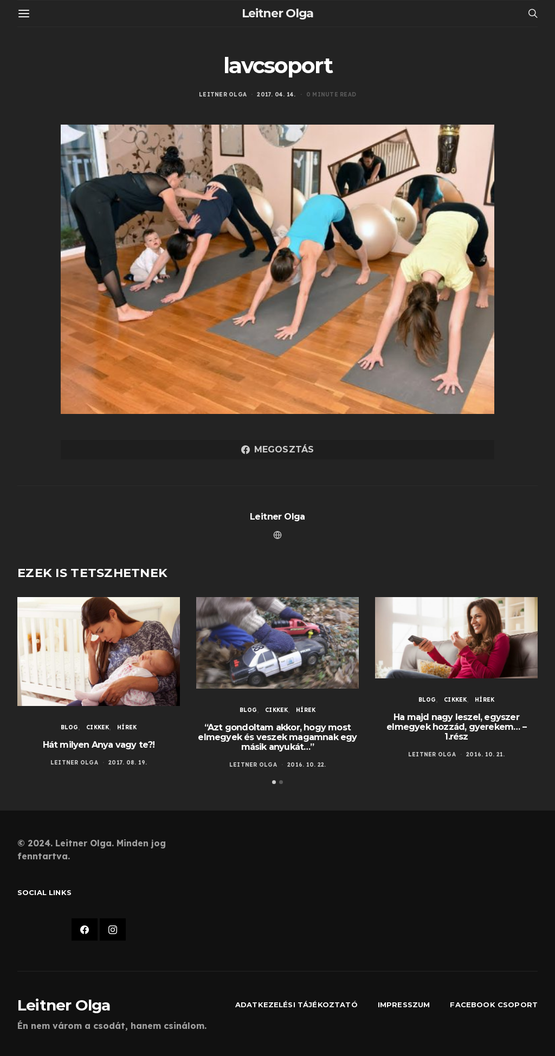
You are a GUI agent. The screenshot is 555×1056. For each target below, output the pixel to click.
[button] (274, 782)
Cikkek (97, 727)
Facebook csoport (494, 1004)
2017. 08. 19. (127, 762)
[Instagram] (113, 929)
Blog (70, 727)
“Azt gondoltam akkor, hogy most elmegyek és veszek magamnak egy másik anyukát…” (277, 737)
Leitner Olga (278, 13)
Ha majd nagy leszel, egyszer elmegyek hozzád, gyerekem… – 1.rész (456, 727)
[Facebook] (85, 929)
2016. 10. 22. (306, 764)
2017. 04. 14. (276, 94)
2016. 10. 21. (485, 754)
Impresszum (404, 1004)
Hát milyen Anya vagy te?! (99, 745)
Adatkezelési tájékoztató (296, 1004)
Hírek (127, 727)
